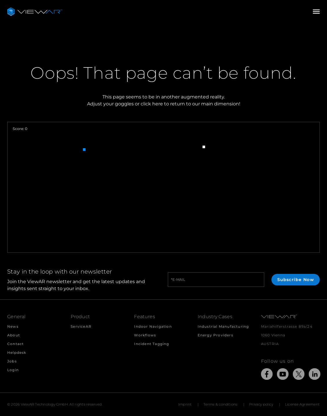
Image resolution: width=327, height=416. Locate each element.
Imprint (185, 404)
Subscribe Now (295, 279)
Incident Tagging (151, 344)
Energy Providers (215, 335)
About (13, 335)
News (13, 326)
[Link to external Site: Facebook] (267, 375)
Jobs (12, 361)
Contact (15, 344)
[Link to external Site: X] (298, 375)
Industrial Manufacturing (223, 326)
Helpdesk (16, 352)
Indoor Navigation (153, 326)
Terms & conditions (220, 404)
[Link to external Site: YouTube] (283, 375)
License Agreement (302, 404)
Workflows (145, 335)
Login (13, 370)
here (157, 104)
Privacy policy (261, 404)
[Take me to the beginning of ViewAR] (34, 11)
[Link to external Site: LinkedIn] (314, 375)
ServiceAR (81, 326)
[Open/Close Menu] (316, 12)
